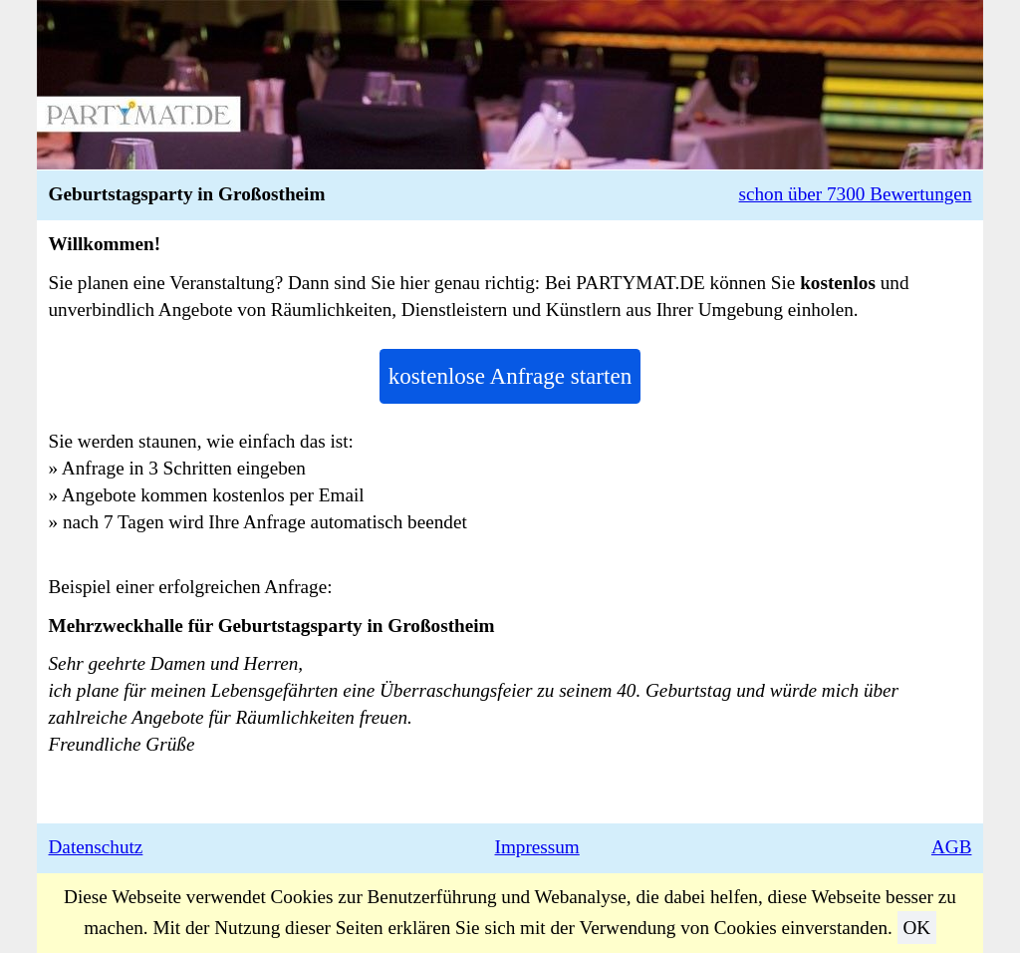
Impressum (537, 846)
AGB (951, 846)
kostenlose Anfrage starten (510, 376)
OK (916, 927)
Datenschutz (96, 846)
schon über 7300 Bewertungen (855, 193)
